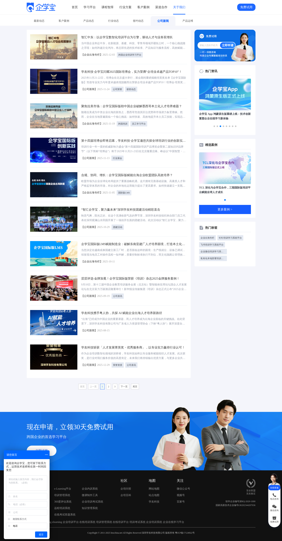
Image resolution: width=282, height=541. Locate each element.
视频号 (187, 495)
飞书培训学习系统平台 (212, 244)
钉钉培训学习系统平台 (230, 238)
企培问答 (126, 488)
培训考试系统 (137, 522)
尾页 (135, 386)
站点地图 (154, 495)
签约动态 (138, 20)
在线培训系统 (87, 522)
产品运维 (187, 20)
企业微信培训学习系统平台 (214, 251)
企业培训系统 (154, 522)
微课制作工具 (90, 495)
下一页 (124, 386)
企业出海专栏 (207, 238)
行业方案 (125, 7)
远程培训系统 (62, 508)
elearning (57, 522)
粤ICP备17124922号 (185, 532)
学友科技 (154, 501)
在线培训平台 (121, 522)
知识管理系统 (90, 508)
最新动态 (39, 20)
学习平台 (90, 7)
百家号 (187, 502)
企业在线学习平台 (173, 522)
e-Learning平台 (62, 488)
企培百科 (126, 495)
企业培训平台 (71, 522)
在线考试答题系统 (65, 514)
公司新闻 (163, 20)
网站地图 (154, 488)
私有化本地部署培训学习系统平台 (214, 258)
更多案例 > (225, 209)
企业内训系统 (90, 488)
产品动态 (88, 20)
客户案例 (143, 7)
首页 (75, 7)
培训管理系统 (62, 495)
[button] (214, 126)
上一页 (93, 386)
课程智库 (107, 7)
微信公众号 (187, 489)
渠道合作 (161, 7)
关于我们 (179, 7)
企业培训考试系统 (92, 501)
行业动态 (113, 20)
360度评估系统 (63, 501)
